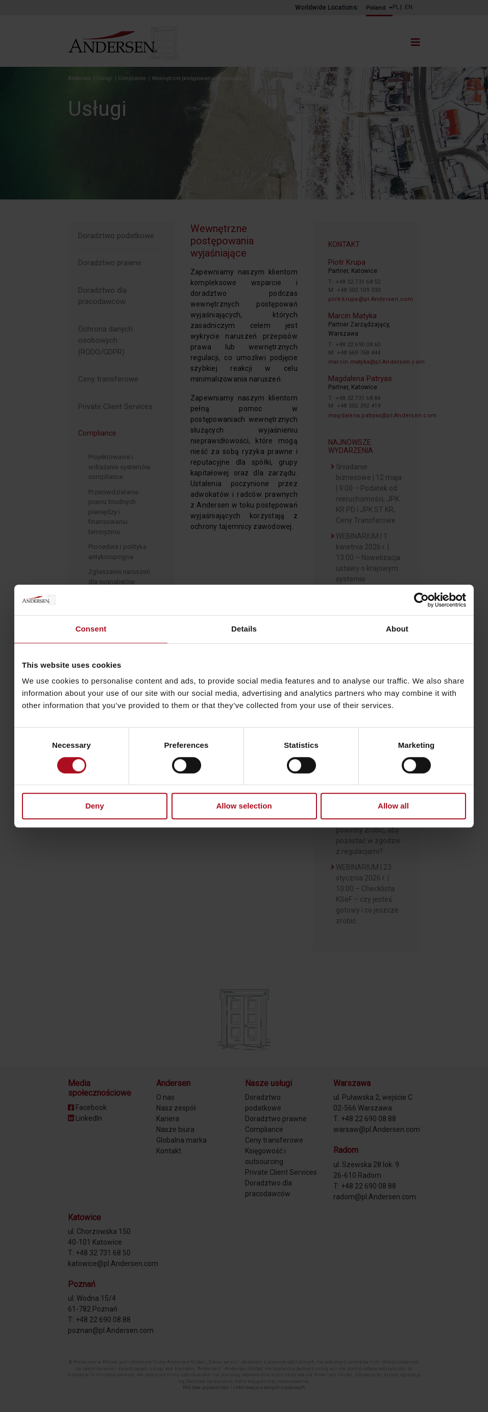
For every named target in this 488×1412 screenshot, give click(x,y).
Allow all (393, 806)
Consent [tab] (91, 628)
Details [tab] (244, 628)
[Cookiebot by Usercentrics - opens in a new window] (421, 600)
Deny (94, 806)
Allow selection (244, 806)
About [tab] (397, 628)
